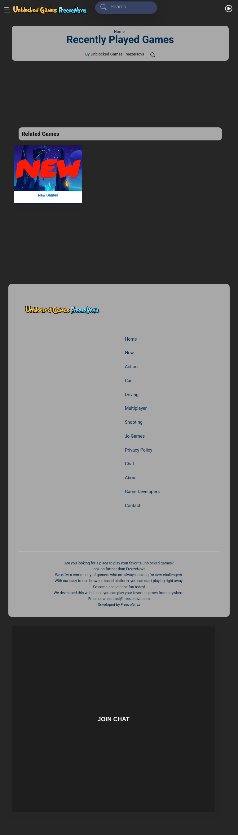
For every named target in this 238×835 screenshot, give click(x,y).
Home (131, 339)
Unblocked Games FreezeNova (117, 54)
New (129, 353)
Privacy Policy (139, 449)
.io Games (135, 435)
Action (131, 366)
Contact (133, 503)
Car (128, 380)
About (131, 476)
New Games (48, 195)
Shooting (134, 421)
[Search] (127, 7)
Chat (129, 462)
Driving (132, 394)
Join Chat (113, 717)
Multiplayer (136, 407)
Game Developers (143, 490)
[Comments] (153, 54)
